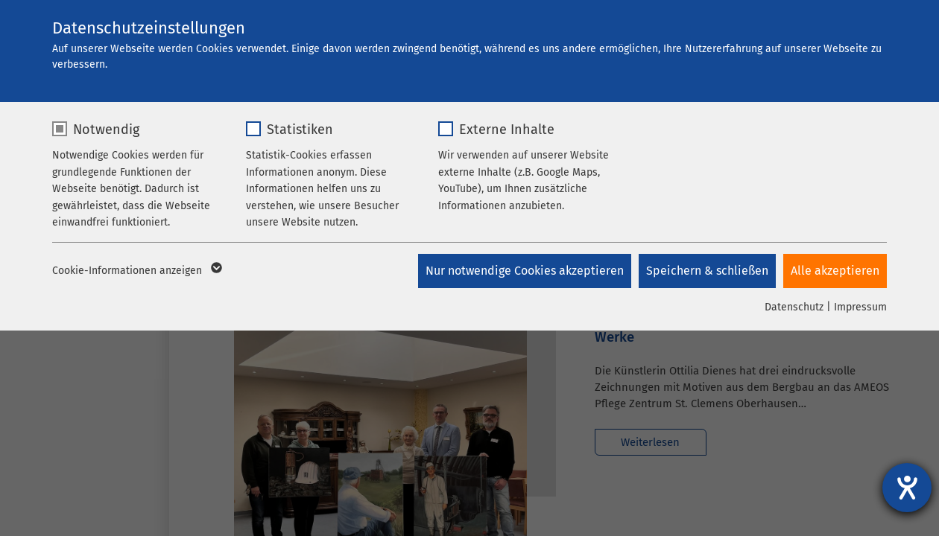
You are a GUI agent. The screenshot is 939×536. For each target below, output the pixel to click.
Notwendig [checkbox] (106, 129)
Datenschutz (794, 307)
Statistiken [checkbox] (300, 129)
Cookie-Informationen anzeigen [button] (136, 271)
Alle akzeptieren (835, 271)
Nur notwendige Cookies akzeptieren (525, 271)
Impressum (860, 307)
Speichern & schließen (707, 271)
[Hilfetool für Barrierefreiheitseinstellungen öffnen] (907, 487)
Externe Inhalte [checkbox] (506, 129)
